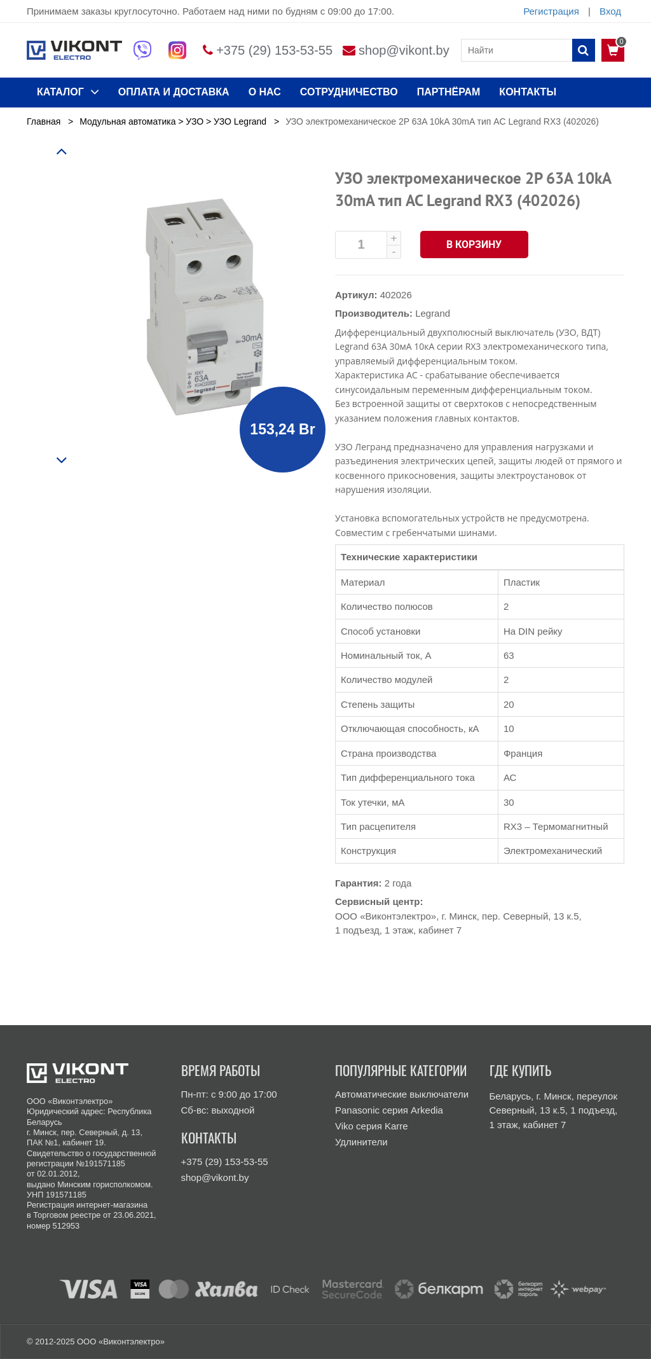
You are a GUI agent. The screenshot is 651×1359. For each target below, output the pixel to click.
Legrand (432, 313)
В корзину (474, 244)
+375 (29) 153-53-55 (274, 50)
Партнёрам (449, 91)
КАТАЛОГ (68, 92)
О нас (265, 91)
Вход (610, 11)
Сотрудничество (349, 91)
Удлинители (361, 1141)
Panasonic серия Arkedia (389, 1110)
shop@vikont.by (404, 50)
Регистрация (551, 11)
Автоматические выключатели (402, 1094)
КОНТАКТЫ (527, 91)
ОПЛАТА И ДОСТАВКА (174, 91)
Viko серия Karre (371, 1126)
